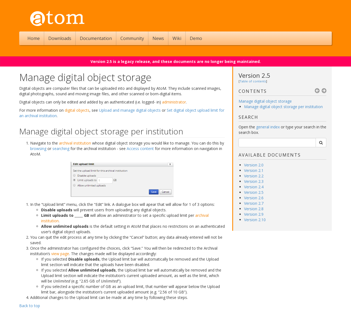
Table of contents (253, 81)
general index (268, 126)
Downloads (59, 38)
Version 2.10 (255, 219)
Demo (196, 38)
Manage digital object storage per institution (283, 106)
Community (132, 38)
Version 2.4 (254, 186)
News (158, 38)
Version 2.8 (254, 208)
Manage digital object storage (265, 101)
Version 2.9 (254, 214)
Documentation (96, 38)
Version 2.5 (254, 75)
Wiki (176, 38)
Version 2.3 (254, 181)
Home (33, 38)
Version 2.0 (254, 165)
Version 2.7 (254, 203)
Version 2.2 (254, 175)
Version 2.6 (254, 197)
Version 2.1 (254, 170)
